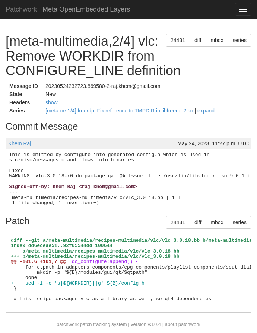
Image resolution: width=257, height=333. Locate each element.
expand (206, 111)
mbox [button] (216, 40)
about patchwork (182, 324)
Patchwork (21, 9)
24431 (178, 40)
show (51, 102)
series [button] (240, 40)
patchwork (68, 324)
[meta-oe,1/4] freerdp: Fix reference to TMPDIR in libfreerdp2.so (119, 111)
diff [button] (197, 40)
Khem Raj (19, 143)
